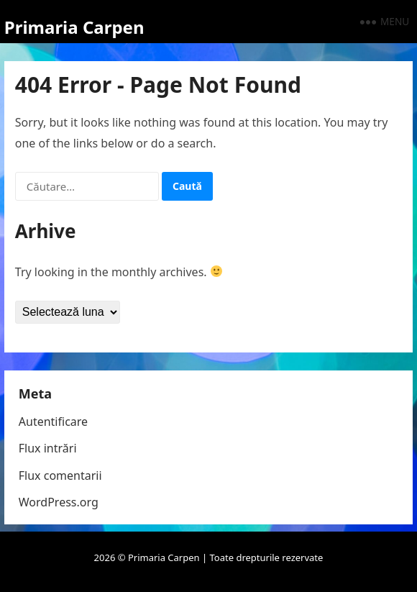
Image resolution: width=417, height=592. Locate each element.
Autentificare (53, 421)
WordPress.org (58, 502)
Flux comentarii (60, 475)
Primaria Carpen (74, 27)
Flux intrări (48, 448)
